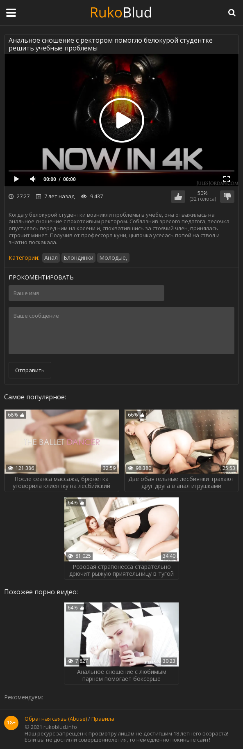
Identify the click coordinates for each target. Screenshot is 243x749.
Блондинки (78, 257)
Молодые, (113, 257)
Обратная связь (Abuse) (56, 719)
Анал (51, 257)
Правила (102, 719)
